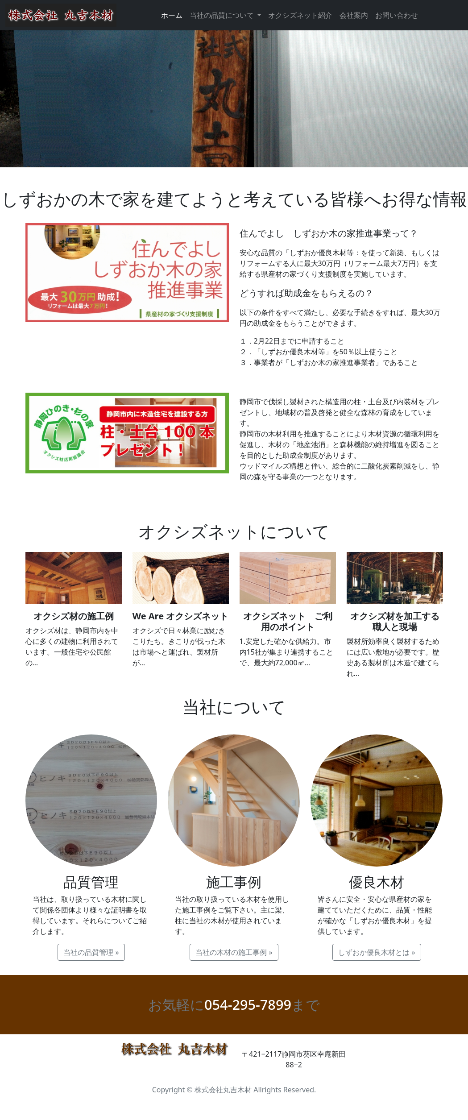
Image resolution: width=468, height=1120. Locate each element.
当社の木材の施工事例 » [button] (233, 952)
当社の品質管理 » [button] (91, 952)
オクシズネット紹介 (300, 15)
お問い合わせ (396, 15)
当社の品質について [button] (223, 15)
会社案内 (354, 15)
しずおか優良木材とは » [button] (376, 952)
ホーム (171, 15)
